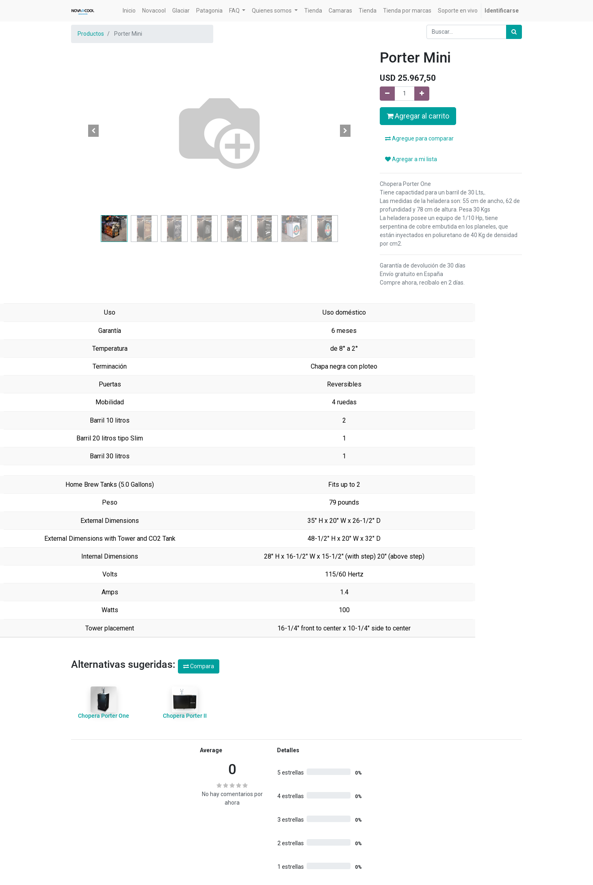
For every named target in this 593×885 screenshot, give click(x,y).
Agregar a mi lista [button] (411, 159)
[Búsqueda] (514, 32)
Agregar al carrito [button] (418, 116)
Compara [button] (198, 666)
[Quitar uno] (387, 93)
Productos (91, 33)
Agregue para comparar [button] (419, 138)
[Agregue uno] (421, 93)
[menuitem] (129, 10)
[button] (93, 131)
